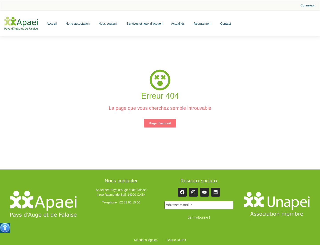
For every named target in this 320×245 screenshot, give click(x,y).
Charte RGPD (176, 240)
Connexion (307, 5)
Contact (225, 23)
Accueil (52, 23)
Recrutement (202, 23)
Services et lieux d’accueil (144, 23)
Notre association (78, 23)
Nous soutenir (108, 23)
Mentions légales (146, 240)
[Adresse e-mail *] (198, 205)
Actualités (178, 23)
